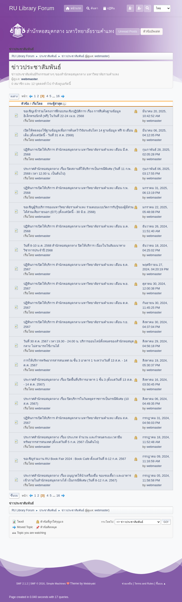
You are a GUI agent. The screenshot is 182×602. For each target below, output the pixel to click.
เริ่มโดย (37, 103)
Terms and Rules (144, 583)
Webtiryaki (89, 583)
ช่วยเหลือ (127, 583)
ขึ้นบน (14, 495)
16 (58, 96)
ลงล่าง (14, 96)
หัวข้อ (25, 103)
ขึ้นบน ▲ (161, 583)
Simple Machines (56, 583)
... (54, 96)
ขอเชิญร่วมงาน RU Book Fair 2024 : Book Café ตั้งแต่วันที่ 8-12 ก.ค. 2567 (74, 459)
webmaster (102, 56)
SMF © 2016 (37, 583)
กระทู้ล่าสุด (56, 103)
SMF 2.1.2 (22, 583)
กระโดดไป (107, 521)
